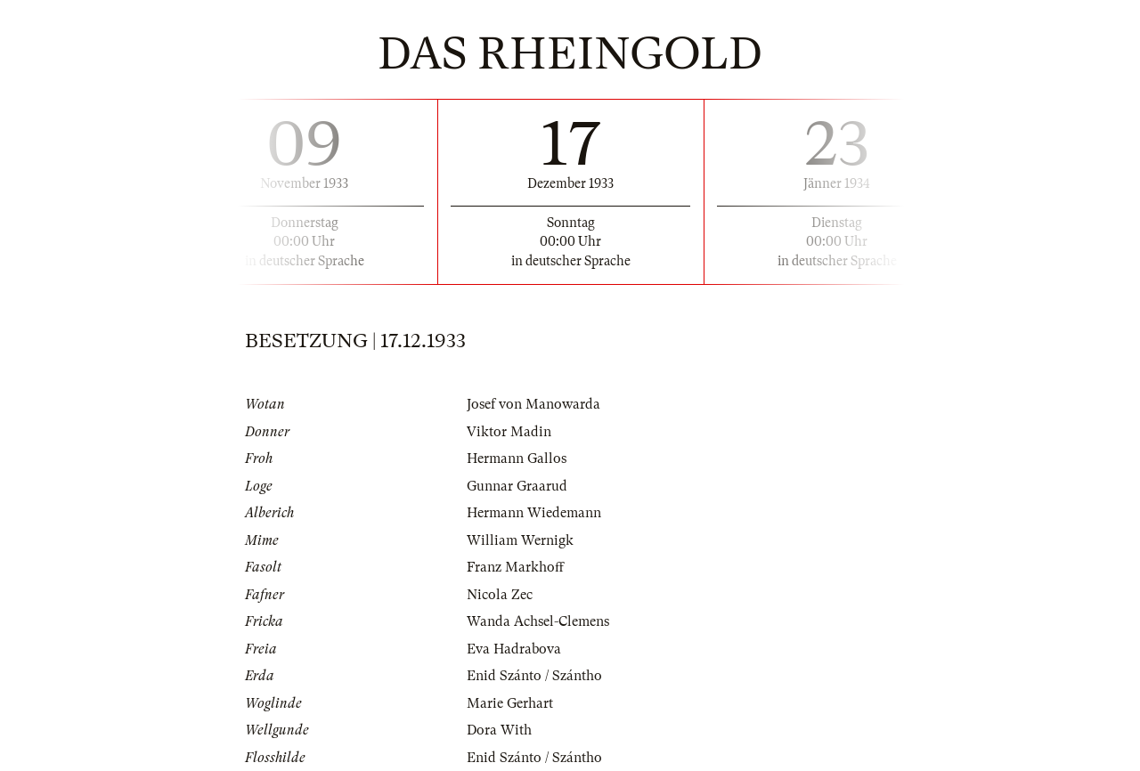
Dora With (499, 730)
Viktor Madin (509, 432)
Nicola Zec (500, 595)
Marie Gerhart (510, 703)
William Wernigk (520, 540)
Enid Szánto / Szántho (534, 676)
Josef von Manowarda (533, 404)
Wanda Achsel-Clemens (538, 621)
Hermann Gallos (516, 458)
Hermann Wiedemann (534, 513)
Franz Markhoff (515, 567)
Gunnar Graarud (517, 486)
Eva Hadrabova (514, 649)
